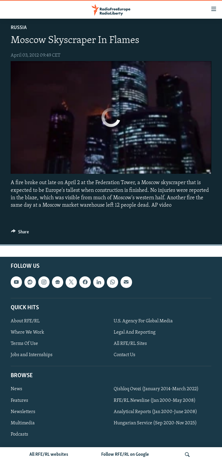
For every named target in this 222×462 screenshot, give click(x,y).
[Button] (20, 233)
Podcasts (19, 434)
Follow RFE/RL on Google (125, 454)
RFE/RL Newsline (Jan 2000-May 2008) (155, 400)
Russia (19, 28)
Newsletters (23, 412)
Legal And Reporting (135, 332)
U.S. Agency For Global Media (143, 321)
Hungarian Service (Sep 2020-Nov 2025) (155, 423)
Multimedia (23, 423)
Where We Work (27, 332)
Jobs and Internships (32, 355)
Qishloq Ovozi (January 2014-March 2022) (156, 389)
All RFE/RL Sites (130, 343)
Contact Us (124, 355)
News (16, 389)
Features (19, 400)
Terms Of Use (24, 343)
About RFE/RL (25, 321)
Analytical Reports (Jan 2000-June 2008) (155, 412)
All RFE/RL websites (48, 454)
